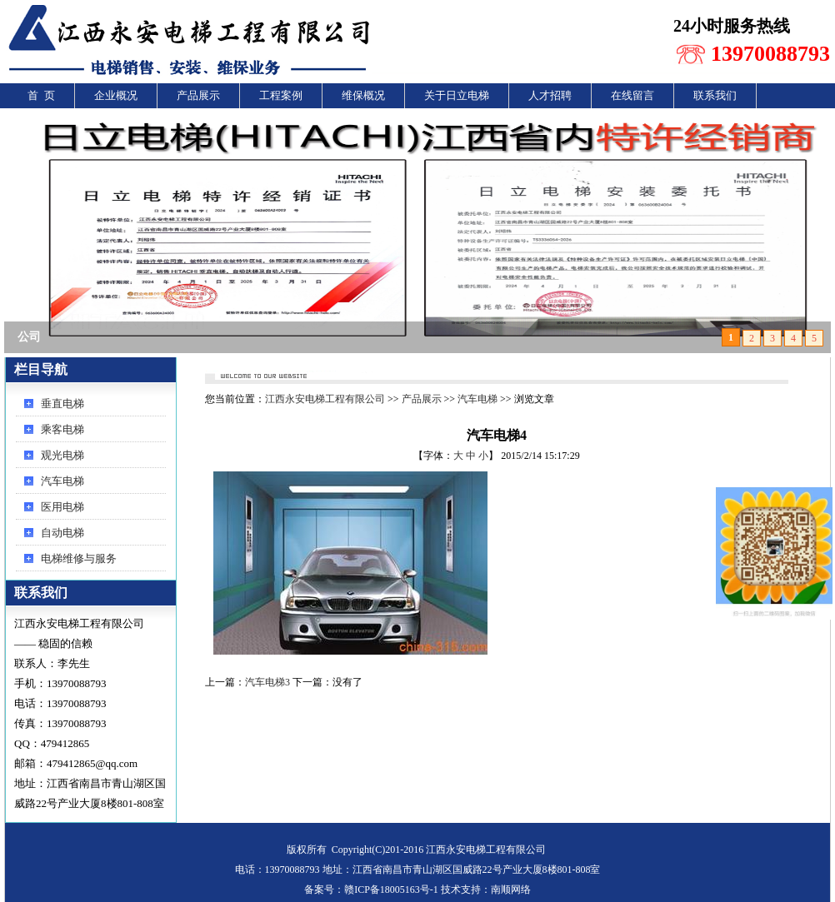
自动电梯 (62, 532)
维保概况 (363, 95)
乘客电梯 (62, 429)
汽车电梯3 (267, 682)
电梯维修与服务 (79, 558)
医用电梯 (62, 507)
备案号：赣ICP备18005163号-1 (371, 889)
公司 (29, 337)
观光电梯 (62, 455)
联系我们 (715, 95)
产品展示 (198, 95)
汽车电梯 (62, 481)
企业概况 (116, 95)
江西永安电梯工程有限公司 (325, 399)
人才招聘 (550, 95)
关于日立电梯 (456, 95)
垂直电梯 (62, 403)
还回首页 (764, 372)
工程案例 (280, 95)
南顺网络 (511, 889)
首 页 (41, 95)
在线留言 (632, 95)
